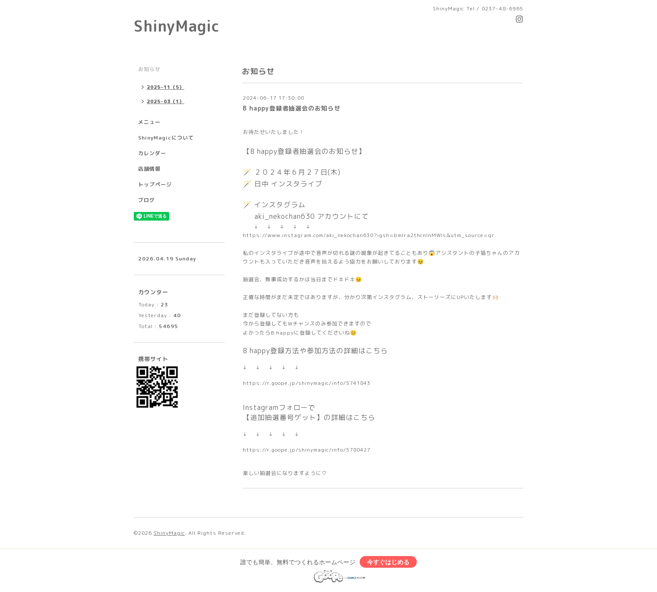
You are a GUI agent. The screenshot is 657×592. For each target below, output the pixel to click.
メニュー (149, 122)
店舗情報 (149, 168)
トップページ (155, 184)
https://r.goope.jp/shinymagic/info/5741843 (306, 383)
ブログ (146, 200)
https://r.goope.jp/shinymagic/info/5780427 (306, 449)
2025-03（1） (165, 101)
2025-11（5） (165, 87)
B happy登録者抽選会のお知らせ (292, 108)
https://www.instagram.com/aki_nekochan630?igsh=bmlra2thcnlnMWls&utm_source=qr (369, 235)
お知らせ (149, 69)
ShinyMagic (177, 25)
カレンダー (152, 153)
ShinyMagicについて (166, 137)
